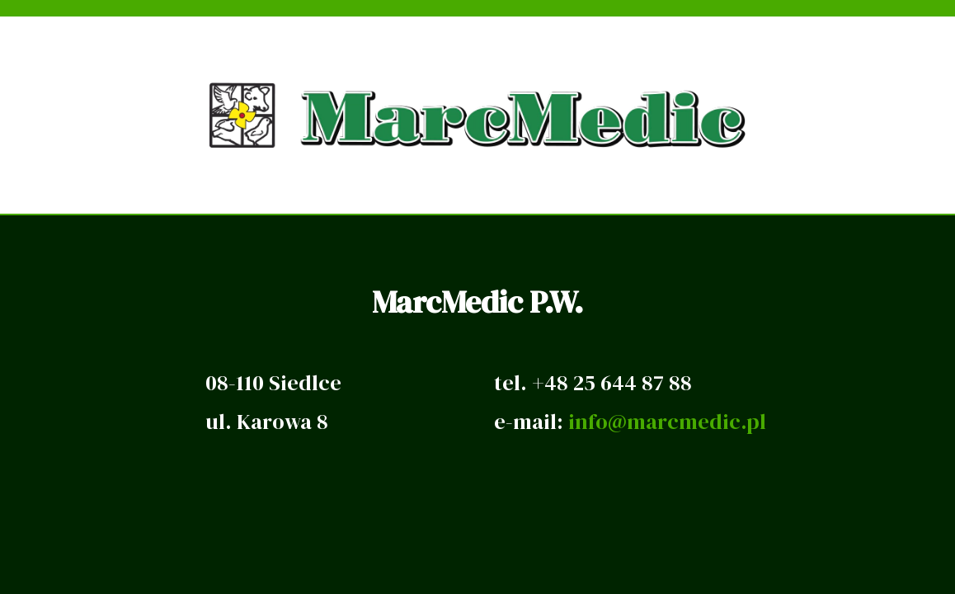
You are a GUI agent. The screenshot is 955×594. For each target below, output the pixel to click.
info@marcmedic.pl (667, 421)
